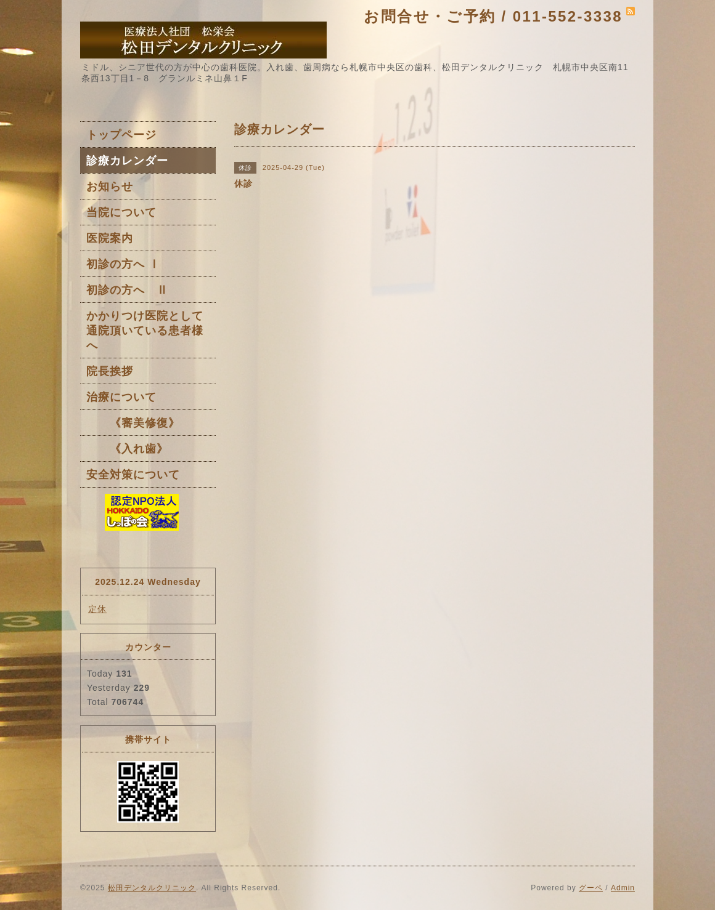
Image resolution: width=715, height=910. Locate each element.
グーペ (591, 888)
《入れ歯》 (127, 449)
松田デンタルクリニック (152, 888)
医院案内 (109, 238)
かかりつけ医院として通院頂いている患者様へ (144, 331)
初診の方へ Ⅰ (123, 264)
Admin (623, 888)
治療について (121, 397)
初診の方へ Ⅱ (127, 290)
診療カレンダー (127, 161)
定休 (97, 609)
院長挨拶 (109, 371)
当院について (121, 212)
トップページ (121, 135)
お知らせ (109, 186)
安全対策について (133, 475)
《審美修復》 (133, 423)
